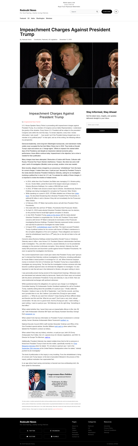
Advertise (107, 426)
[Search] (98, 12)
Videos (74, 430)
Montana (91, 434)
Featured (45, 39)
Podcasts (75, 432)
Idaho (90, 430)
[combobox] (83, 12)
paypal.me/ (55, 409)
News (74, 428)
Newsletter (75, 434)
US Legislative (52, 39)
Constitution (37, 39)
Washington (91, 432)
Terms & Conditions (110, 430)
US (89, 428)
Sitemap (106, 432)
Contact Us (75, 436)
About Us (75, 426)
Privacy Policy (108, 428)
